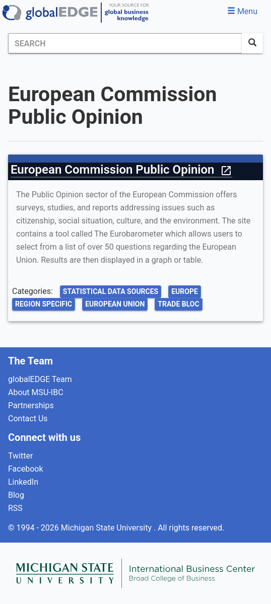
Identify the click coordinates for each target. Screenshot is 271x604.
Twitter (20, 456)
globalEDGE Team (40, 379)
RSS (15, 508)
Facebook (25, 469)
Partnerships (31, 405)
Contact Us (28, 418)
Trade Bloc (178, 304)
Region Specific (43, 304)
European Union (115, 304)
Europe (184, 291)
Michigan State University (107, 528)
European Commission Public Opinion (121, 170)
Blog (16, 495)
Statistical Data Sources (110, 291)
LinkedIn (23, 482)
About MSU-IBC (35, 392)
